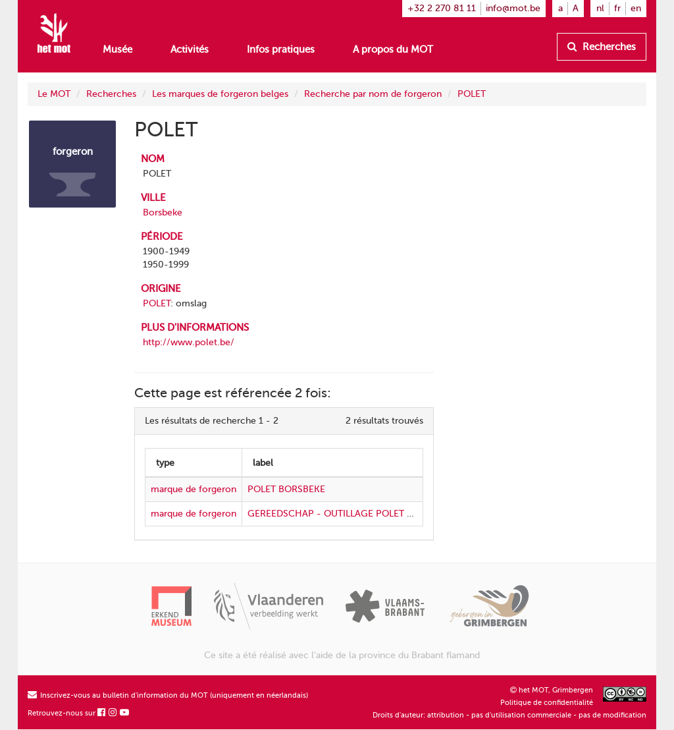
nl (600, 8)
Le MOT (54, 94)
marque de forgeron (193, 489)
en (636, 8)
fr (617, 8)
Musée (117, 49)
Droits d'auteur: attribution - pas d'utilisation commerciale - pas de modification (509, 715)
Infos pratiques (281, 49)
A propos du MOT (393, 49)
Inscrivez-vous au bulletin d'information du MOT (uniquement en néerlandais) (168, 695)
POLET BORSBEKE (286, 489)
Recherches (601, 47)
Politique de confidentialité (546, 702)
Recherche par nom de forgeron (373, 94)
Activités (189, 49)
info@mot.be (513, 8)
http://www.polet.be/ (188, 342)
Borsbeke (162, 212)
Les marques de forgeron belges (220, 94)
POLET (471, 94)
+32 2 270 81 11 (441, 8)
